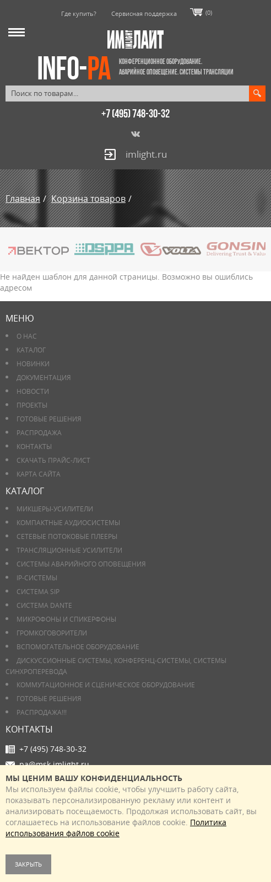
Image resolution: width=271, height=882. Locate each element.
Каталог (31, 350)
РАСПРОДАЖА (39, 432)
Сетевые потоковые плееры (67, 536)
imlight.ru (146, 154)
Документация (44, 377)
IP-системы (37, 577)
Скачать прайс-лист (53, 460)
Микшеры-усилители (55, 509)
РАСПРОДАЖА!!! (42, 712)
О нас (27, 336)
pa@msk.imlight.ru (54, 764)
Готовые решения (49, 419)
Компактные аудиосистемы (68, 522)
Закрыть (28, 864)
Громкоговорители (52, 633)
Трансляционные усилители (69, 550)
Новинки (33, 363)
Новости (33, 391)
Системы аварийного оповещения (81, 564)
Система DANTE (44, 605)
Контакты (34, 446)
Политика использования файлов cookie (116, 827)
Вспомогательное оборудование (78, 646)
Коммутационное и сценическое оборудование (106, 684)
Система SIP (38, 591)
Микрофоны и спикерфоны (66, 619)
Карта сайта (39, 474)
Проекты (32, 405)
